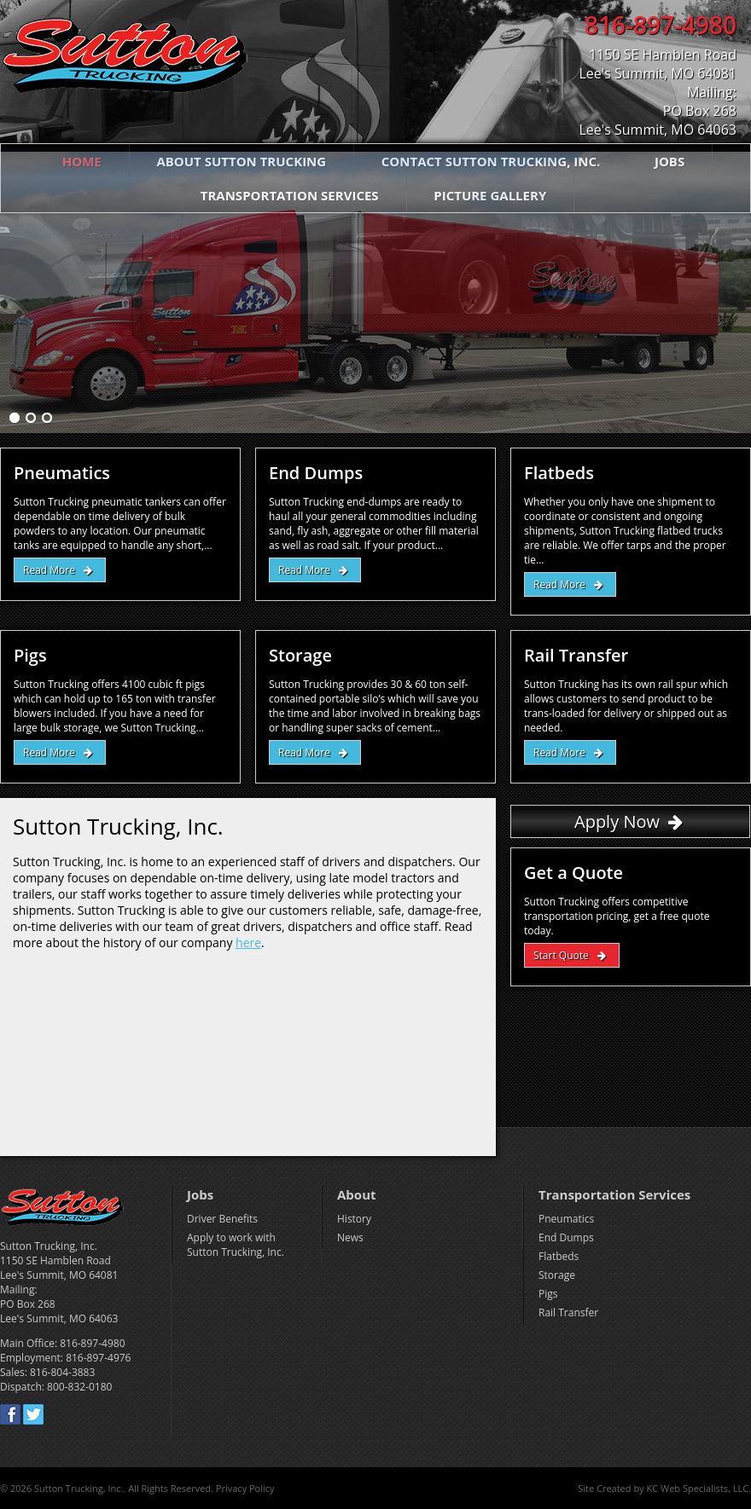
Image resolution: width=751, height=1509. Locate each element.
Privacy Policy (245, 1488)
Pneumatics (566, 1218)
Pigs (548, 1293)
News (350, 1237)
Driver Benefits (222, 1218)
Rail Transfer (568, 1312)
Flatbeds (559, 1256)
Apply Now (617, 821)
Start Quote (561, 955)
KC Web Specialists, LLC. (698, 1488)
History (354, 1218)
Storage (557, 1275)
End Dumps (566, 1237)
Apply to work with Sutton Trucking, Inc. (235, 1244)
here (248, 942)
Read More (49, 570)
